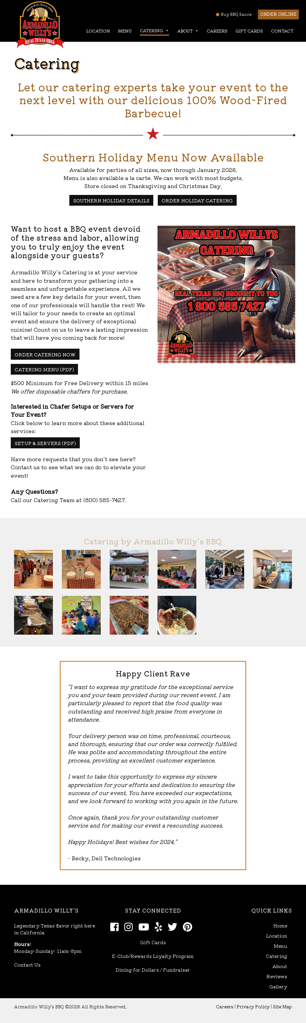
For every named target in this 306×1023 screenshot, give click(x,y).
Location (98, 31)
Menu (125, 31)
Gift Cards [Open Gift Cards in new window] (153, 942)
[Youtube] (145, 926)
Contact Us (27, 964)
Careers (217, 31)
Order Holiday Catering (197, 200)
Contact (282, 31)
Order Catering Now (45, 354)
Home (280, 925)
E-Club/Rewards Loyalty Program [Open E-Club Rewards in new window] (153, 955)
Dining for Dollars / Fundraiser (153, 969)
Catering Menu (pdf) (44, 369)
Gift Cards (249, 31)
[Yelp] (160, 926)
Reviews (277, 976)
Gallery (278, 986)
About (188, 31)
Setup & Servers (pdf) (45, 443)
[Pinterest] (189, 926)
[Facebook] (116, 926)
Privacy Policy (253, 1006)
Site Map (282, 1006)
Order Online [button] (278, 14)
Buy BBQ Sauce (233, 14)
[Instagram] (130, 926)
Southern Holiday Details (111, 200)
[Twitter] (174, 926)
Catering (154, 31)
